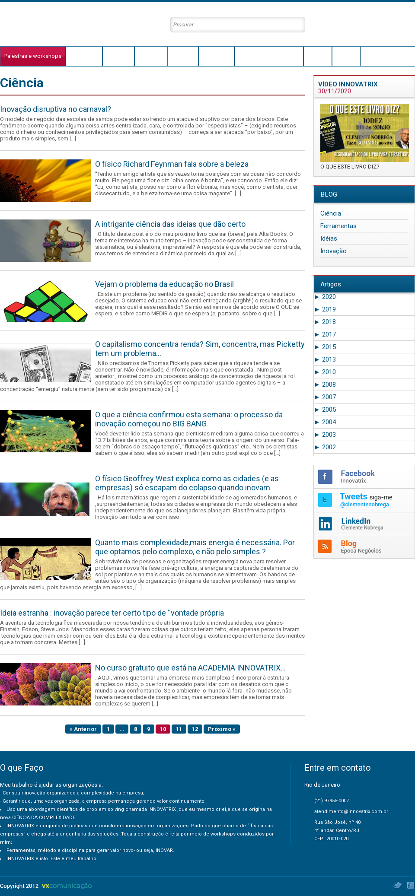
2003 (325, 434)
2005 (325, 409)
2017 (325, 334)
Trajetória (118, 56)
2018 (325, 322)
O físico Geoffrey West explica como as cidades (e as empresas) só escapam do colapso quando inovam (187, 483)
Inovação (333, 251)
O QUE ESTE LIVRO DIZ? (350, 166)
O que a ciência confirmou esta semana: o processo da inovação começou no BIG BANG (189, 419)
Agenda (318, 56)
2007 (325, 397)
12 (195, 729)
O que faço (84, 56)
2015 (325, 347)
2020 (325, 297)
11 (179, 729)
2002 (325, 447)
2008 (325, 384)
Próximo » (222, 729)
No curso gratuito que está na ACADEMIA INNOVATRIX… (190, 667)
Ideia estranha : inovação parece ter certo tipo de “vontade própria (112, 612)
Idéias (328, 238)
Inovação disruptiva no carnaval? (55, 109)
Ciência (330, 213)
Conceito (183, 56)
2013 (325, 359)
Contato (346, 56)
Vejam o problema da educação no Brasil (164, 284)
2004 (325, 422)
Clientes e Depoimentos (269, 56)
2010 (325, 372)
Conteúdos (216, 56)
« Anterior (83, 729)
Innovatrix (151, 56)
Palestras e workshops (32, 56)
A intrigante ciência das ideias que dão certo (170, 224)
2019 (325, 309)
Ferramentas (338, 226)
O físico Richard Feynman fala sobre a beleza (172, 163)
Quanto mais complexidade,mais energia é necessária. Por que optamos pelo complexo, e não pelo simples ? (195, 547)
